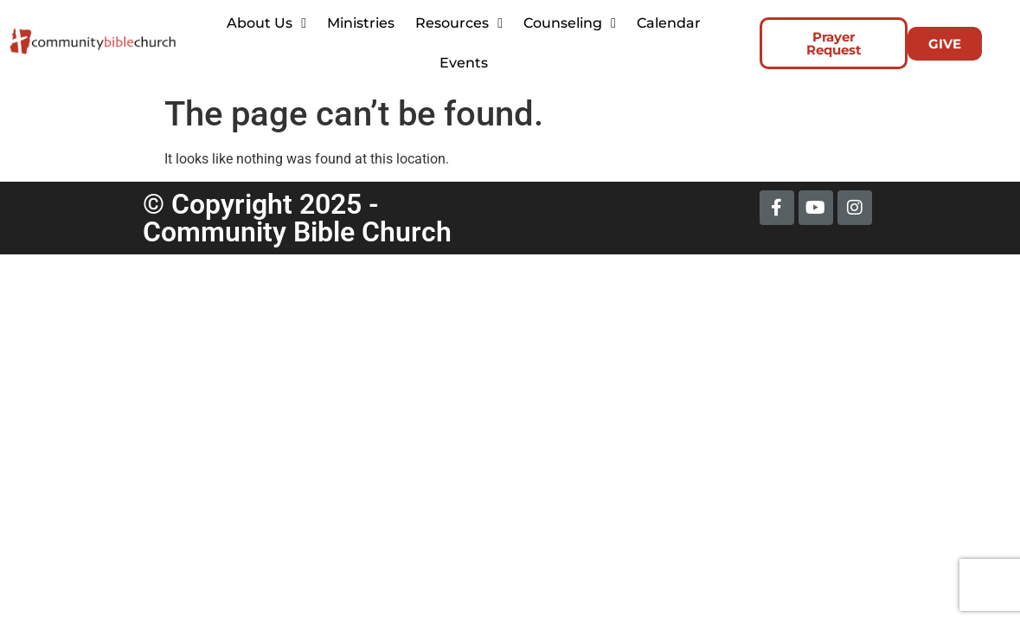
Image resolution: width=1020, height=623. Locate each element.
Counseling (569, 23)
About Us (266, 23)
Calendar (669, 23)
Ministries (361, 23)
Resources (459, 23)
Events (463, 63)
